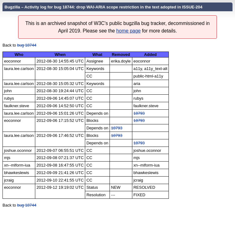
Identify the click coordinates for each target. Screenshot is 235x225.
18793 (138, 113)
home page (128, 30)
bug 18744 (26, 45)
